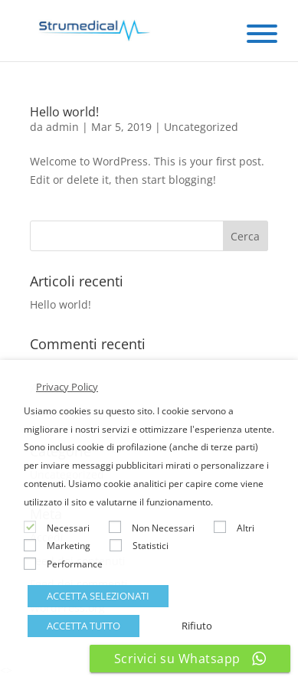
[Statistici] (116, 545)
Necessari (68, 528)
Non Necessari (163, 528)
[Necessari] (30, 527)
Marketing (68, 545)
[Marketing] (30, 545)
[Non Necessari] (115, 527)
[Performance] (30, 563)
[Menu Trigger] (262, 32)
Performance (75, 563)
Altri (245, 528)
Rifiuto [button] (197, 626)
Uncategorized (201, 126)
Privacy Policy (67, 387)
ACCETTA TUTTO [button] (83, 626)
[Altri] (220, 527)
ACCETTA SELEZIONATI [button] (98, 596)
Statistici (151, 545)
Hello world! (64, 111)
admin (62, 126)
